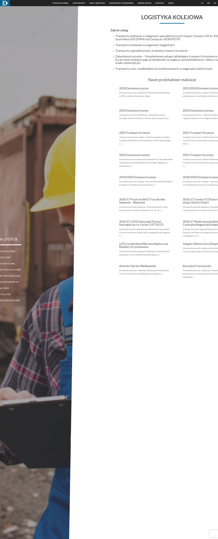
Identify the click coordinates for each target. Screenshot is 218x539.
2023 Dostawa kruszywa (150, 155)
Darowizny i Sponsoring (121, 3)
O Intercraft (79, 3)
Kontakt (159, 3)
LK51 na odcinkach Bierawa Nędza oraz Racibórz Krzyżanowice (159, 245)
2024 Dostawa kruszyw (149, 88)
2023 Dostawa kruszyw (149, 110)
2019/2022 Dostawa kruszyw (153, 177)
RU (215, 3)
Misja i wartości (97, 3)
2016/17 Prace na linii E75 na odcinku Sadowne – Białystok (158, 201)
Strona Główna (60, 3)
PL (202, 3)
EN (208, 3)
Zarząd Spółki (144, 3)
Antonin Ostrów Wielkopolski (153, 266)
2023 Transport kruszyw (150, 132)
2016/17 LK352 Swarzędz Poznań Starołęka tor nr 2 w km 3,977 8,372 (157, 223)
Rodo (171, 3)
